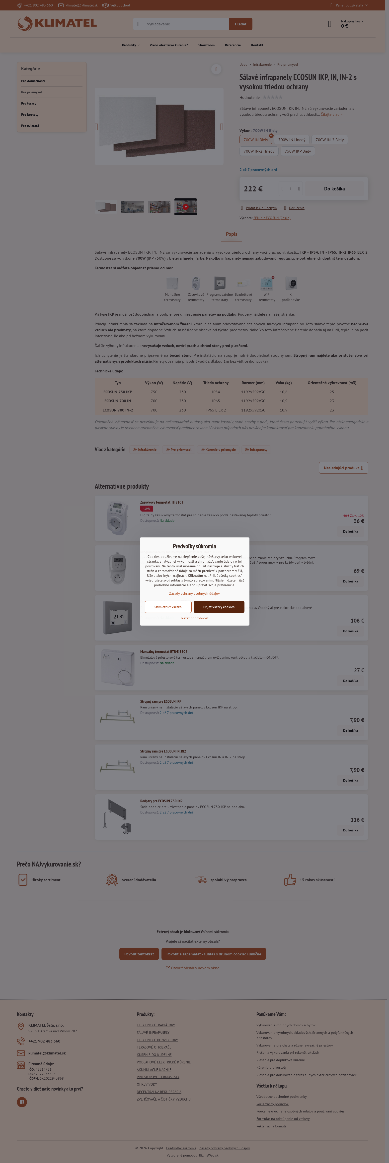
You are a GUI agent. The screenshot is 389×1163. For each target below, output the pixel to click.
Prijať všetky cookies (218, 607)
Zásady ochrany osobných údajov (194, 593)
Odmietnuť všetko (168, 607)
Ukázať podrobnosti (194, 618)
